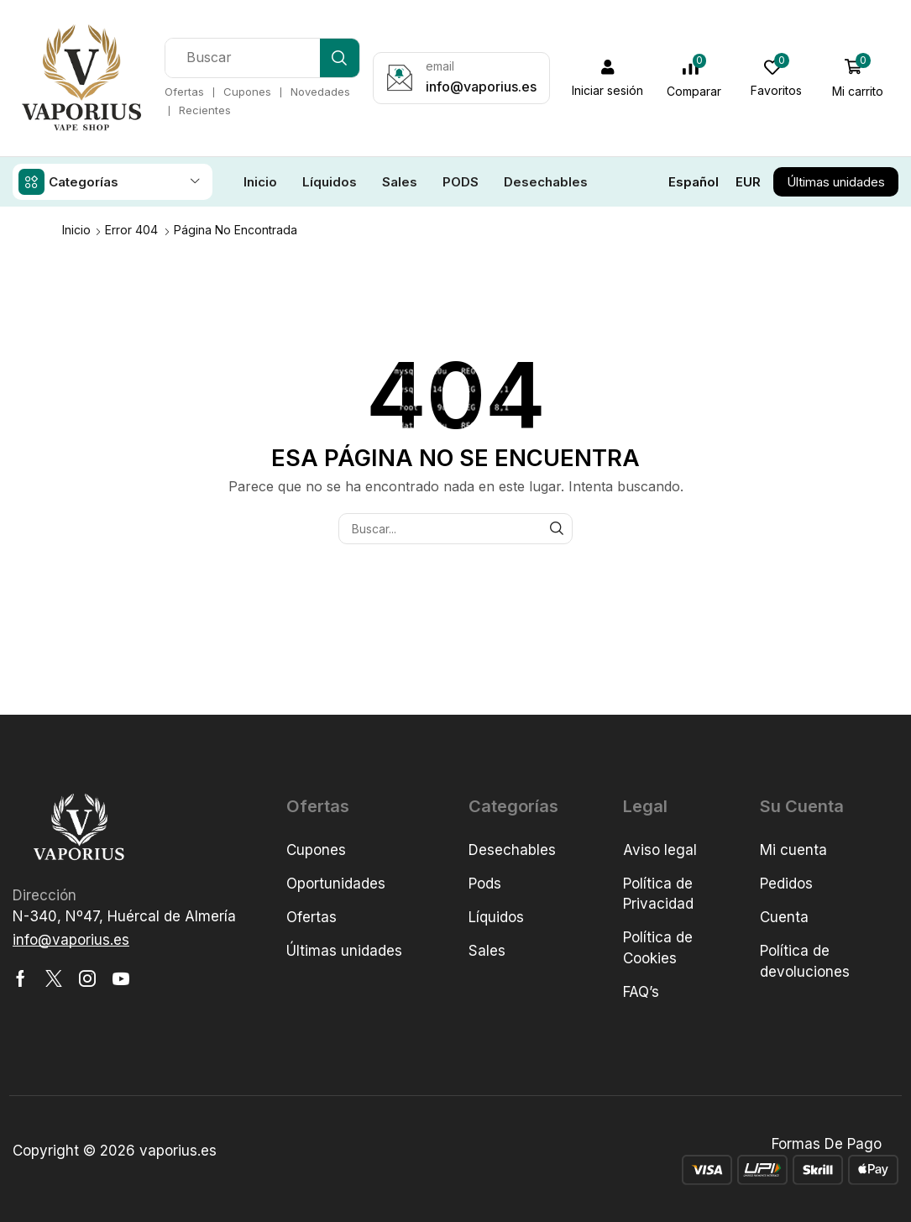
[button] (608, 78)
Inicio (76, 229)
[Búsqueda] (340, 58)
